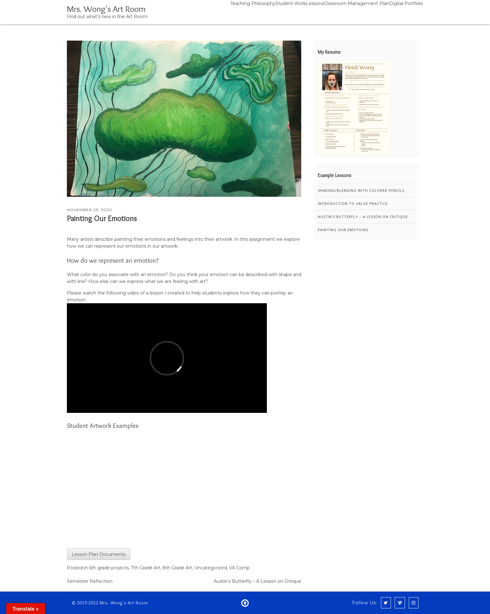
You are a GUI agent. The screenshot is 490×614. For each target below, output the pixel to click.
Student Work (290, 3)
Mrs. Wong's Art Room (106, 8)
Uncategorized (210, 568)
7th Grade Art (145, 568)
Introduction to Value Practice (353, 203)
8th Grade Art (177, 568)
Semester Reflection (89, 581)
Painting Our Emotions (102, 218)
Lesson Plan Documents (99, 554)
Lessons (315, 3)
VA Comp (239, 568)
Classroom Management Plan (356, 3)
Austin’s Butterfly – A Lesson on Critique (257, 581)
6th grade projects (109, 568)
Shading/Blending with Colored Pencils (361, 190)
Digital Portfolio (406, 3)
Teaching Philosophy (252, 3)
